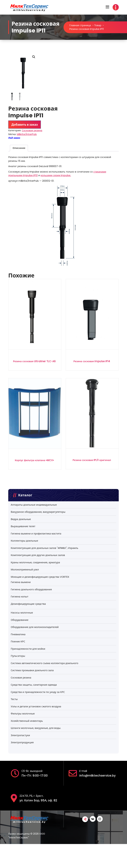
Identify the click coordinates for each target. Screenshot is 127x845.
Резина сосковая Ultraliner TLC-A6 (34, 361)
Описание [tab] (19, 148)
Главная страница (80, 25)
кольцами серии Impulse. (56, 175)
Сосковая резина (32, 130)
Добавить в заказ (24, 125)
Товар (97, 25)
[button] (34, 57)
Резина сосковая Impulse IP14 (91, 361)
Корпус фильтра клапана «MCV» (34, 460)
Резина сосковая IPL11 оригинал (92, 460)
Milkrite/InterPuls (27, 134)
